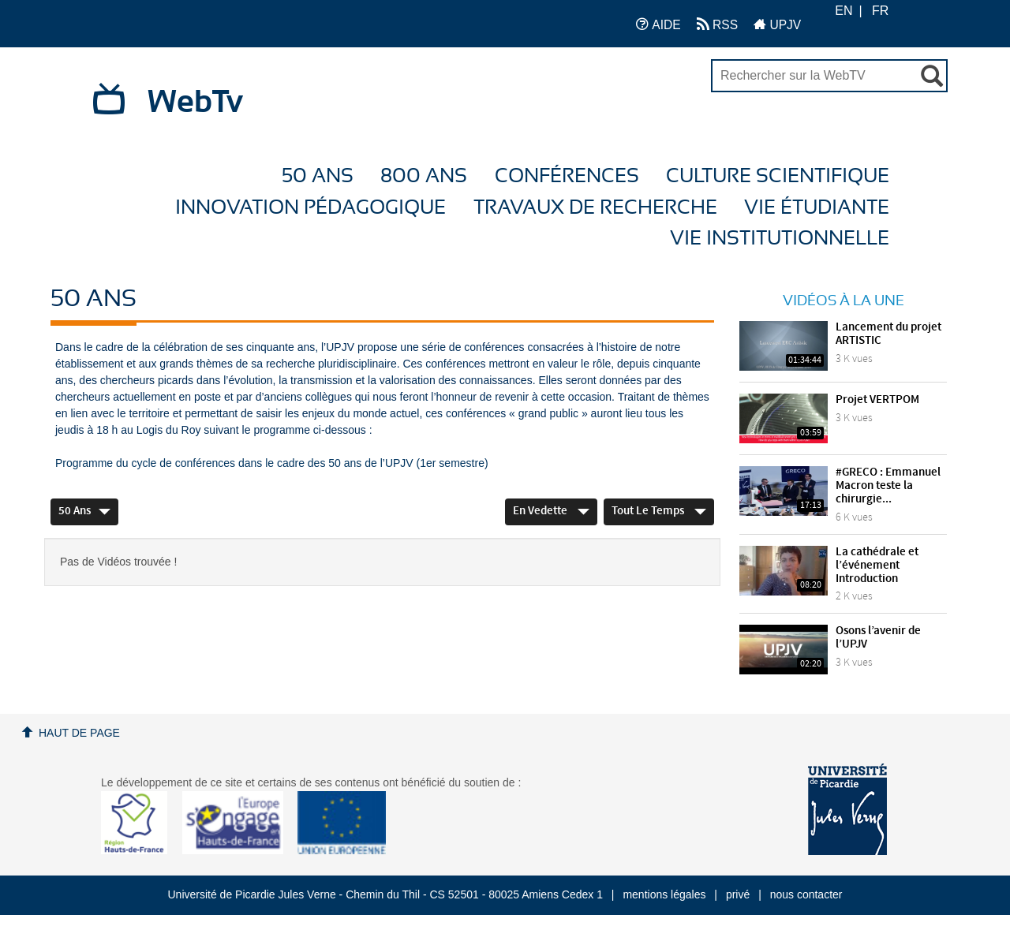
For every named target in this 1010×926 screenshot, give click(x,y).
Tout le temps (659, 511)
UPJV (777, 24)
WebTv (195, 102)
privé (738, 894)
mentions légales (664, 894)
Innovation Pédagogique (310, 208)
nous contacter (806, 894)
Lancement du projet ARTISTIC (888, 334)
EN (843, 10)
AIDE (658, 24)
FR (880, 10)
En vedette (551, 511)
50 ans (318, 176)
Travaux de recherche (595, 208)
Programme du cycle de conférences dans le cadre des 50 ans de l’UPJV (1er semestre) (271, 463)
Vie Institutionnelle (779, 238)
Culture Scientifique (777, 176)
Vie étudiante (816, 208)
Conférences (567, 176)
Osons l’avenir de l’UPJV (878, 637)
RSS (717, 24)
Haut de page (79, 732)
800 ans (423, 176)
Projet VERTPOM (877, 400)
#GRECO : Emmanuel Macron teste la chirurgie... (888, 486)
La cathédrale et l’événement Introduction (877, 565)
